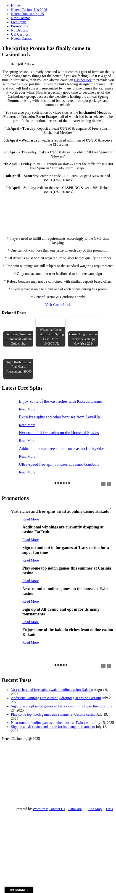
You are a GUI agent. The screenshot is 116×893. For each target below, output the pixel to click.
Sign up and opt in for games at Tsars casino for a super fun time (58, 706)
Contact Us (57, 809)
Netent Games (21, 38)
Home (15, 6)
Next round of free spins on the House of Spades (59, 433)
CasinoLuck (83, 80)
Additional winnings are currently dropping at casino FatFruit (56, 698)
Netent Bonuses (27, 14)
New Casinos (20, 18)
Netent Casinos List (29, 10)
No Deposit (19, 30)
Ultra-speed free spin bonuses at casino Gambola (59, 464)
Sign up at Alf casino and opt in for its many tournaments (53, 727)
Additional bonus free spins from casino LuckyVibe (61, 448)
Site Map (95, 809)
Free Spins (18, 22)
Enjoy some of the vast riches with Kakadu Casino (60, 401)
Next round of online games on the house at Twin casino (52, 723)
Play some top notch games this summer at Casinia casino (53, 714)
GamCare (75, 809)
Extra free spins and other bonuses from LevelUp (59, 417)
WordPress (40, 809)
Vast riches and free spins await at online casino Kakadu (52, 690)
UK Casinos (20, 34)
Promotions (19, 26)
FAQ (109, 809)
